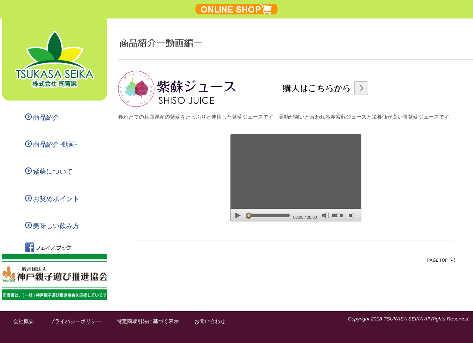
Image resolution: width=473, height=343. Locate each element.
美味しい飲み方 (52, 226)
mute (325, 215)
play (238, 215)
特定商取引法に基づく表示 (148, 321)
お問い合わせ (209, 321)
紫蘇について (49, 171)
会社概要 (23, 321)
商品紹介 (42, 117)
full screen (350, 215)
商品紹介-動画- (51, 144)
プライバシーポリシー (75, 321)
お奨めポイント (52, 199)
